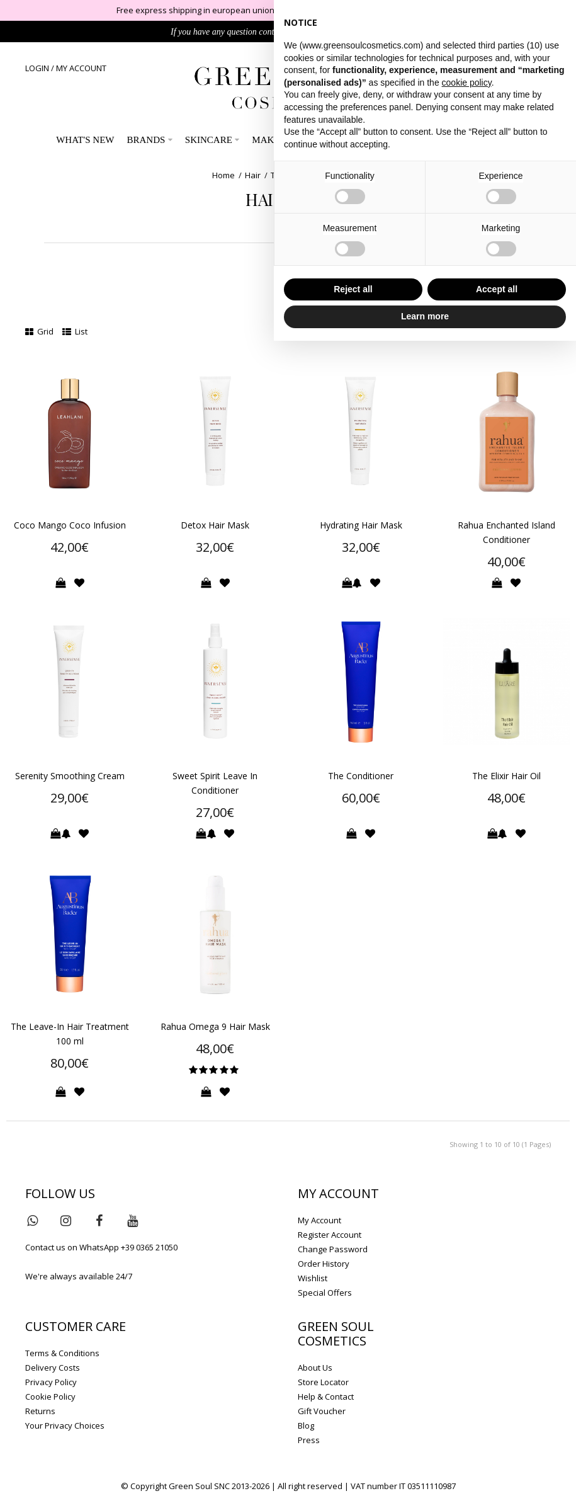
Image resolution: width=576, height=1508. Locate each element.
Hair (253, 175)
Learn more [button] (425, 316)
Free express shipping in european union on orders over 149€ (234, 10)
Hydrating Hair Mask (361, 525)
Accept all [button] (496, 289)
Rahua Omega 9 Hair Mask (215, 1026)
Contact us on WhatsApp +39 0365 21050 (101, 1247)
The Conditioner (360, 776)
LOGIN (37, 68)
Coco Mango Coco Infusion (70, 525)
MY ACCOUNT (81, 68)
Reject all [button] (353, 289)
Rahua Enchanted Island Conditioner (506, 532)
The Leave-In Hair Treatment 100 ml (70, 1033)
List (75, 331)
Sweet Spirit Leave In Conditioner (214, 783)
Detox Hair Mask (215, 525)
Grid (39, 331)
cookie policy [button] (467, 82)
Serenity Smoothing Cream (70, 776)
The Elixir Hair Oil (506, 776)
